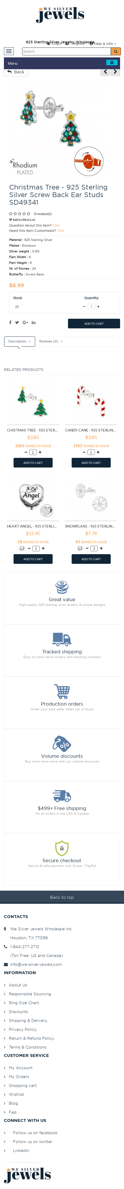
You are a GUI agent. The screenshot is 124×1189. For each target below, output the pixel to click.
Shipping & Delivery (28, 1020)
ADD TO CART (94, 324)
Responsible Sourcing (30, 993)
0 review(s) (43, 213)
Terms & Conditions (27, 1047)
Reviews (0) (48, 341)
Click (56, 225)
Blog (13, 1103)
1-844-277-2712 (21, 946)
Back (15, 71)
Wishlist (16, 1094)
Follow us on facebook (35, 1132)
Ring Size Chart (24, 1002)
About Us (18, 985)
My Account (21, 1067)
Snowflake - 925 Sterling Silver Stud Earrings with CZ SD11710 (91, 526)
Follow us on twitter (32, 1141)
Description (17, 341)
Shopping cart (23, 1085)
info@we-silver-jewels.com (33, 964)
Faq (12, 1112)
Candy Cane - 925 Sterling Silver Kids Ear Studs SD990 (91, 430)
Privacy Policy (23, 1029)
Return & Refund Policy (31, 1038)
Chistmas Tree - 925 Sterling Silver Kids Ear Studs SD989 (33, 430)
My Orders (19, 1076)
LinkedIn (21, 1150)
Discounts (18, 1011)
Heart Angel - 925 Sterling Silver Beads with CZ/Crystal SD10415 (33, 526)
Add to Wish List (22, 220)
